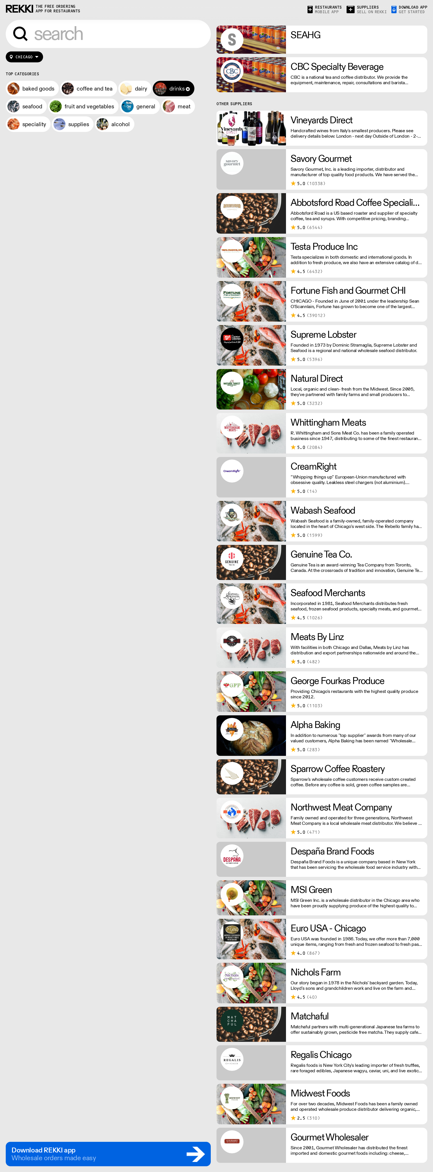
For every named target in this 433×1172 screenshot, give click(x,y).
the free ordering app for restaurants (58, 9)
